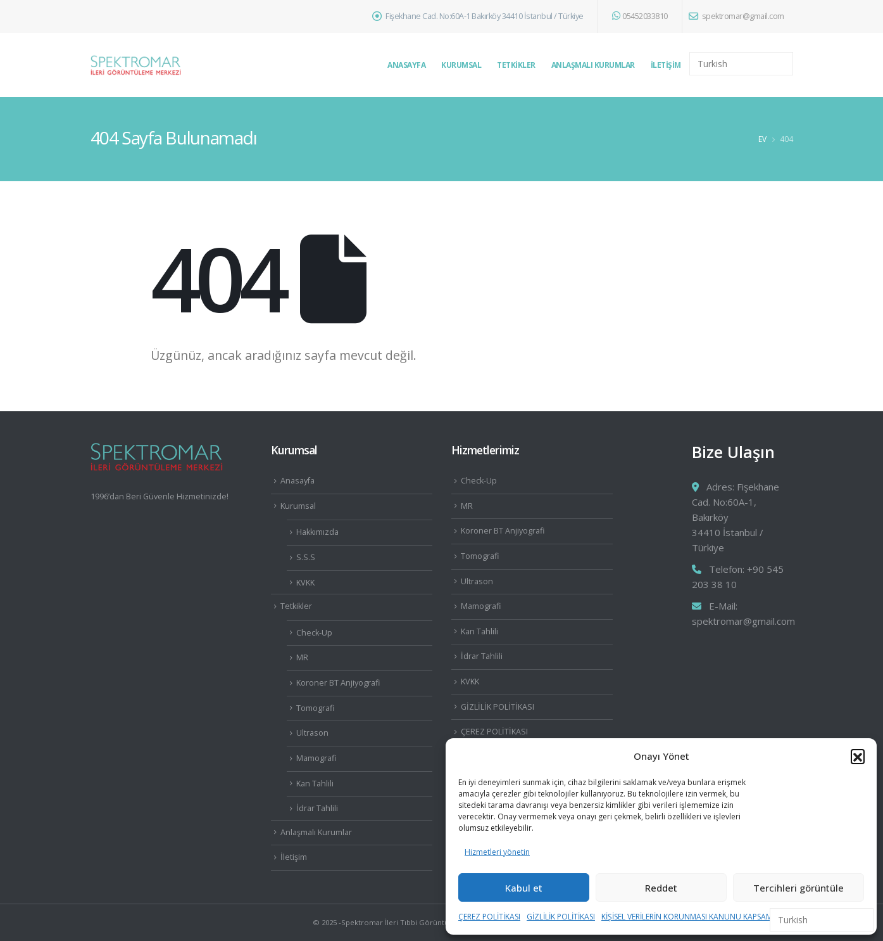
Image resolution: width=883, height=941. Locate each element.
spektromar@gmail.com (736, 16)
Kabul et (523, 887)
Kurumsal (461, 65)
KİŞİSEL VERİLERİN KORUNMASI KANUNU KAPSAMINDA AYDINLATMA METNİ (732, 916)
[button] (857, 756)
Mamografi (316, 758)
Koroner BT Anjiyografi (338, 682)
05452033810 (640, 16)
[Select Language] (741, 63)
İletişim (666, 65)
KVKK (305, 582)
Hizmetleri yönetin (497, 852)
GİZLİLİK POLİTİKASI (561, 916)
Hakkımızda (317, 532)
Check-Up (314, 632)
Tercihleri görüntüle (798, 887)
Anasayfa (406, 65)
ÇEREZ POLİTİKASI (489, 916)
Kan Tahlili (315, 783)
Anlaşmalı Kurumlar (593, 65)
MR (302, 657)
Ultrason (312, 732)
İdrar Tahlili (317, 808)
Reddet (661, 887)
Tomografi (315, 708)
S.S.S (305, 557)
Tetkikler (516, 65)
